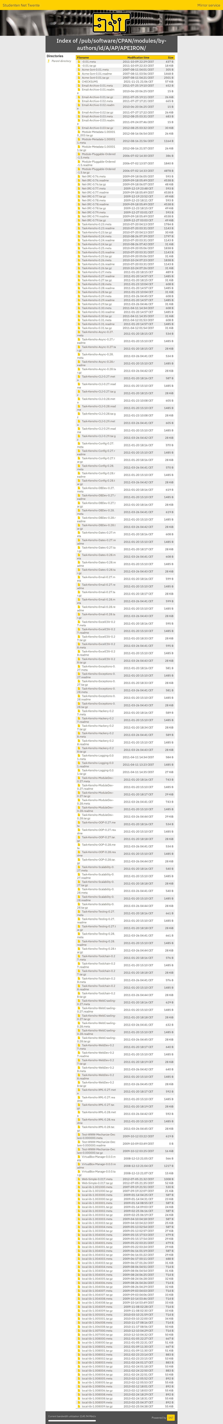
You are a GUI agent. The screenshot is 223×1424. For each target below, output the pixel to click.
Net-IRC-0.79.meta (91, 212)
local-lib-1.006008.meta (94, 1322)
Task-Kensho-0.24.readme (96, 240)
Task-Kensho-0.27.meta (94, 272)
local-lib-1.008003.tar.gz (95, 1366)
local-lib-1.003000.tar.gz (95, 1199)
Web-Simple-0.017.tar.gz (95, 1183)
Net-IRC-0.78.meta (91, 200)
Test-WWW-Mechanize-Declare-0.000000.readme (96, 1143)
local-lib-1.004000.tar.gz (95, 1238)
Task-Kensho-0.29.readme (96, 300)
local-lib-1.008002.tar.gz (95, 1358)
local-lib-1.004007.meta (94, 1290)
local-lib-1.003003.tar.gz (95, 1223)
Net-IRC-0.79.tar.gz (91, 220)
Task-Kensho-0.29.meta (94, 296)
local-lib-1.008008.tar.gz (95, 1398)
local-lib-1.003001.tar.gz (95, 1207)
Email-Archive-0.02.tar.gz (95, 112)
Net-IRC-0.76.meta (91, 176)
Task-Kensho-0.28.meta (94, 284)
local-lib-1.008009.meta (94, 1402)
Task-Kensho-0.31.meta (94, 320)
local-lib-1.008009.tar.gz (95, 1406)
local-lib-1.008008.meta (94, 1394)
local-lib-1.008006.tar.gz (95, 1390)
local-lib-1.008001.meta (94, 1346)
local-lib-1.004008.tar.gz (95, 1302)
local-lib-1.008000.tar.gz (95, 1342)
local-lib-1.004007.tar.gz (95, 1294)
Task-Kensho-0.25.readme (96, 252)
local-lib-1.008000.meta (94, 1338)
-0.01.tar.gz (86, 65)
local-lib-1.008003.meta (94, 1362)
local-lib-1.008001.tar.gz (95, 1350)
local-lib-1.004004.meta (94, 1266)
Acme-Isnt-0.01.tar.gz (93, 77)
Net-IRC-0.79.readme (93, 216)
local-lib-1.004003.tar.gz (95, 1263)
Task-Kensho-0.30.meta (94, 308)
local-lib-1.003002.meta (94, 1211)
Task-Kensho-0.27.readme (96, 276)
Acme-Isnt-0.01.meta (93, 69)
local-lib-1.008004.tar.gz (95, 1374)
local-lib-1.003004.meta (94, 1227)
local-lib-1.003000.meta (94, 1195)
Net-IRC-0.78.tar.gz (91, 208)
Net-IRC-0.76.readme (93, 180)
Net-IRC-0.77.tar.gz (91, 196)
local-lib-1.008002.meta (94, 1354)
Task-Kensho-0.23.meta (94, 224)
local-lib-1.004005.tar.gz (95, 1278)
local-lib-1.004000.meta (94, 1234)
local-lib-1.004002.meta (94, 1250)
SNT (170, 1417)
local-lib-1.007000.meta (94, 1330)
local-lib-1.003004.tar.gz (95, 1231)
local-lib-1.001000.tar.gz (95, 1191)
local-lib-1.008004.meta (94, 1370)
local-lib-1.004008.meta (94, 1298)
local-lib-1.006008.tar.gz (95, 1326)
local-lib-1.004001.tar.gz (95, 1247)
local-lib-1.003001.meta (94, 1203)
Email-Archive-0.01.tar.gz (95, 97)
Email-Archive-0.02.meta (95, 101)
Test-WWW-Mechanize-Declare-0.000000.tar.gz (96, 1151)
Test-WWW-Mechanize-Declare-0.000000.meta (96, 1136)
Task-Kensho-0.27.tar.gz (94, 280)
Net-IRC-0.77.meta (91, 188)
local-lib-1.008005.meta (94, 1378)
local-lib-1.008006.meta (94, 1386)
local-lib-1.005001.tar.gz (95, 1318)
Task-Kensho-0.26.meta (94, 260)
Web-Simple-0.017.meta (94, 1179)
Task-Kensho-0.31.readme (96, 324)
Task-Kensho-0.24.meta (94, 236)
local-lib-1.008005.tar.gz (95, 1382)
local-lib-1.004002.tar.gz (95, 1254)
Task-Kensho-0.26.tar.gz (94, 268)
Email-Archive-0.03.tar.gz (95, 128)
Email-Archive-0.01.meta (95, 85)
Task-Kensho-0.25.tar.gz (94, 256)
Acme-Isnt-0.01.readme (94, 73)
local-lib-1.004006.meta (94, 1282)
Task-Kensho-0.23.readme (96, 228)
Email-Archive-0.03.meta (95, 116)
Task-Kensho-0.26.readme (96, 264)
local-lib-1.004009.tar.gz (95, 1310)
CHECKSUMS (87, 81)
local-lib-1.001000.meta (94, 1187)
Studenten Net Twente (21, 5)
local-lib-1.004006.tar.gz (95, 1286)
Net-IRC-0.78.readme (93, 204)
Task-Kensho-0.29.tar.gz (94, 304)
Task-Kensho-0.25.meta (94, 248)
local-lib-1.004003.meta (94, 1258)
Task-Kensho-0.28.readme (96, 288)
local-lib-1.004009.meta (94, 1306)
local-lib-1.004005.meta (94, 1274)
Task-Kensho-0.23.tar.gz (94, 232)
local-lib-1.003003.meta (94, 1219)
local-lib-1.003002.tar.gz (95, 1215)
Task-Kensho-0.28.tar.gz (94, 292)
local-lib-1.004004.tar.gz (95, 1270)
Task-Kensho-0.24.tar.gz (94, 244)
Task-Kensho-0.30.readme (96, 312)
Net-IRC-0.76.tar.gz (91, 184)
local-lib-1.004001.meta (94, 1243)
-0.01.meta (86, 61)
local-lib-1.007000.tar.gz (95, 1334)
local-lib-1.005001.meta (94, 1314)
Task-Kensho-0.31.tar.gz (94, 328)
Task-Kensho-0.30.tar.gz (94, 316)
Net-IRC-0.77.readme (93, 192)
